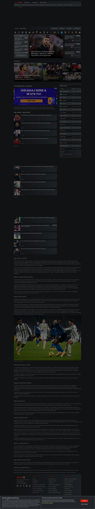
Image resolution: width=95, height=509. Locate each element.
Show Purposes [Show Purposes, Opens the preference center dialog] (84, 504)
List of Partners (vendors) (47, 502)
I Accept (84, 500)
